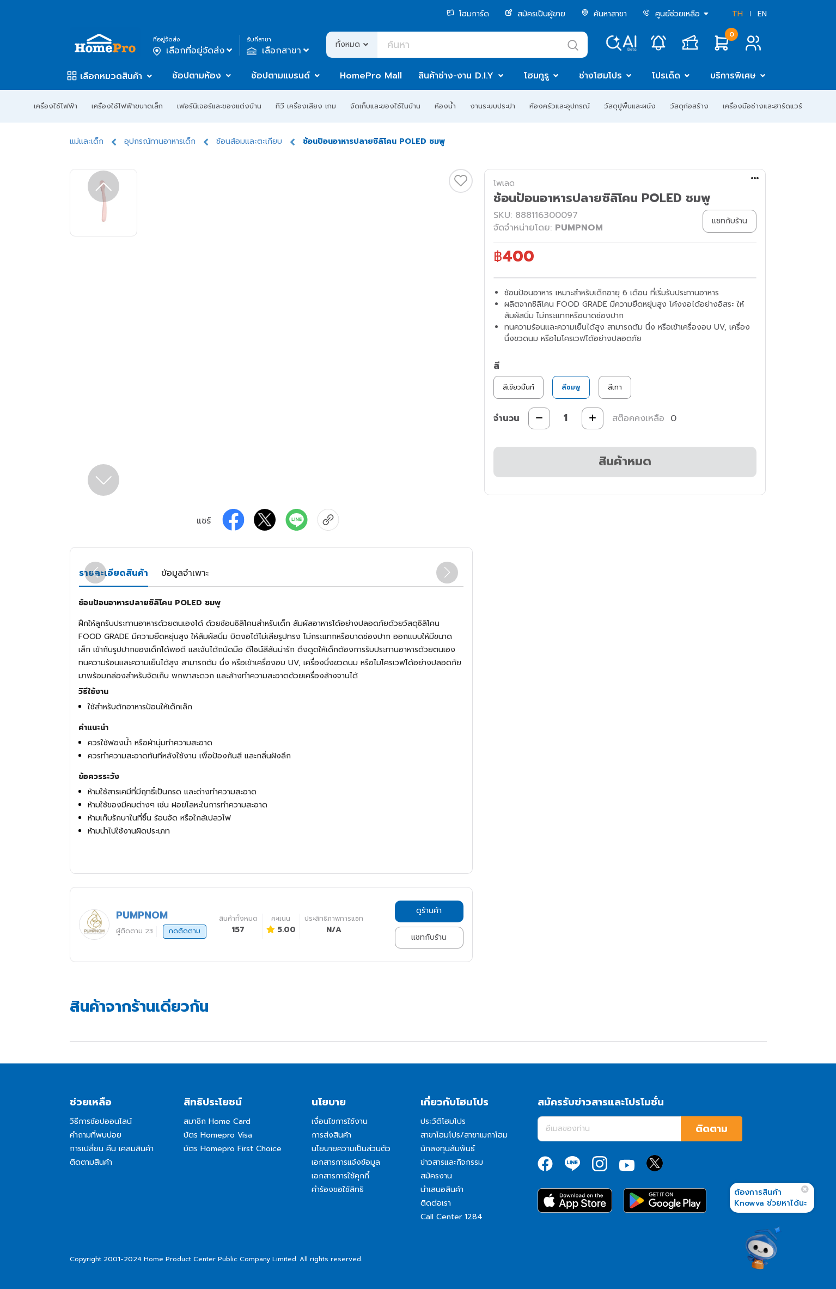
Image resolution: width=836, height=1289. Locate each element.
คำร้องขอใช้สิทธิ (338, 1189)
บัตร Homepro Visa (218, 1135)
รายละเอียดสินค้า (113, 573)
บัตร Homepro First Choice (233, 1148)
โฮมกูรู (536, 75)
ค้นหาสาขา (604, 14)
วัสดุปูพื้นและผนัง (630, 106)
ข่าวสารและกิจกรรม (451, 1162)
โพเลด (504, 183)
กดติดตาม (184, 931)
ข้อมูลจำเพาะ (185, 573)
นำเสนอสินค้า (441, 1189)
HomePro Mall (371, 75)
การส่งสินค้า (331, 1135)
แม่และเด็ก (86, 141)
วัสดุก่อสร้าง (689, 106)
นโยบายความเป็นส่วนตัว (351, 1148)
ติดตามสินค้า (91, 1162)
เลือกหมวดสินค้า (111, 76)
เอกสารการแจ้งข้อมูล (346, 1162)
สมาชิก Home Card (217, 1121)
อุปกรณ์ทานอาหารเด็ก (160, 141)
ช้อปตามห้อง (196, 75)
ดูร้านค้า (429, 910)
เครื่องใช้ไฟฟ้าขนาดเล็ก (127, 106)
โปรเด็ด (666, 75)
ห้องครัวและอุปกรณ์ (559, 106)
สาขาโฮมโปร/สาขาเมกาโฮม (464, 1135)
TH (737, 14)
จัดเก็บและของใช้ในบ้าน (385, 106)
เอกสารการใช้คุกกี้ (340, 1176)
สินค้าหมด (625, 461)
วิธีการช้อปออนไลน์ (101, 1121)
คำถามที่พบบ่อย (95, 1135)
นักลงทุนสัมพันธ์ (447, 1148)
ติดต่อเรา (435, 1203)
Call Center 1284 (451, 1217)
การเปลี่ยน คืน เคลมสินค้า (112, 1148)
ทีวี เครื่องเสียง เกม (306, 106)
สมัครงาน (436, 1176)
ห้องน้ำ (445, 106)
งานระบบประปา (492, 106)
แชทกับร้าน (429, 937)
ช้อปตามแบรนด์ (280, 75)
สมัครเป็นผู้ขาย (535, 14)
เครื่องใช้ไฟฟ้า (55, 106)
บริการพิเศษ (733, 75)
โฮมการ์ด (468, 14)
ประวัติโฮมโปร (443, 1121)
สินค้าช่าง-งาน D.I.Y (455, 75)
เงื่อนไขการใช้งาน (340, 1121)
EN (762, 14)
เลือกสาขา (279, 50)
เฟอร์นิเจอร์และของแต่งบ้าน (219, 106)
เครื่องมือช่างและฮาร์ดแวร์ (762, 106)
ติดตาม (711, 1128)
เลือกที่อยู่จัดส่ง (193, 50)
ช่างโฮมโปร (600, 75)
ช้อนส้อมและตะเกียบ (249, 141)
